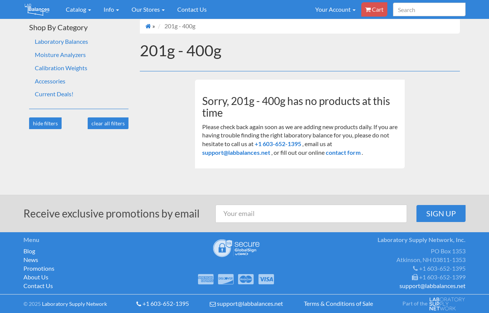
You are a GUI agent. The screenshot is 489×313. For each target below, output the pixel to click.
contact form (343, 152)
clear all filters (108, 123)
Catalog (78, 9)
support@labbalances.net (236, 152)
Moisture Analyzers (60, 54)
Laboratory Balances (61, 41)
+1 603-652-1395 (278, 143)
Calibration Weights (61, 67)
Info (111, 9)
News (30, 259)
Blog (29, 250)
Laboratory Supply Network (74, 304)
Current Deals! (54, 93)
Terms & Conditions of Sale (338, 303)
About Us (35, 277)
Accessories (50, 81)
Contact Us (192, 9)
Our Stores (148, 9)
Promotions (38, 268)
